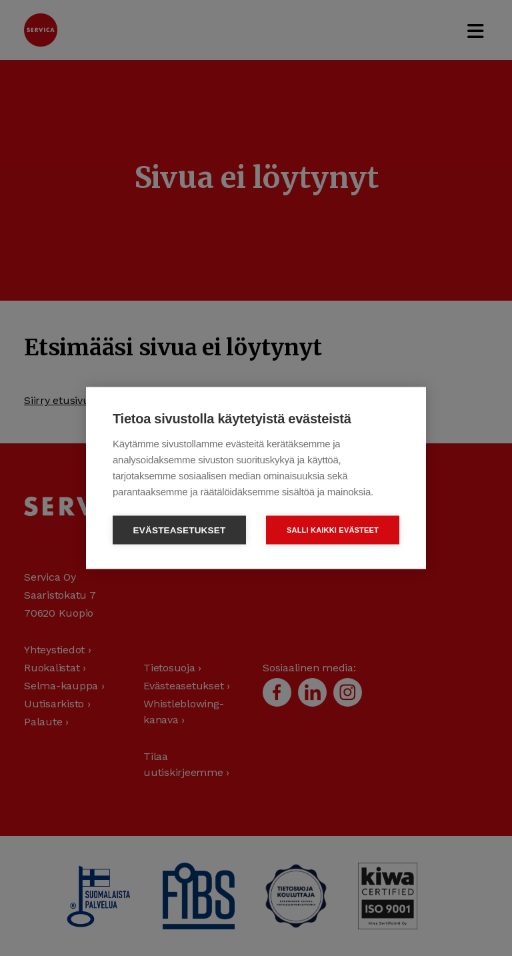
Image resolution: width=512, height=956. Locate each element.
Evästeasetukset (179, 530)
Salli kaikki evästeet (333, 530)
